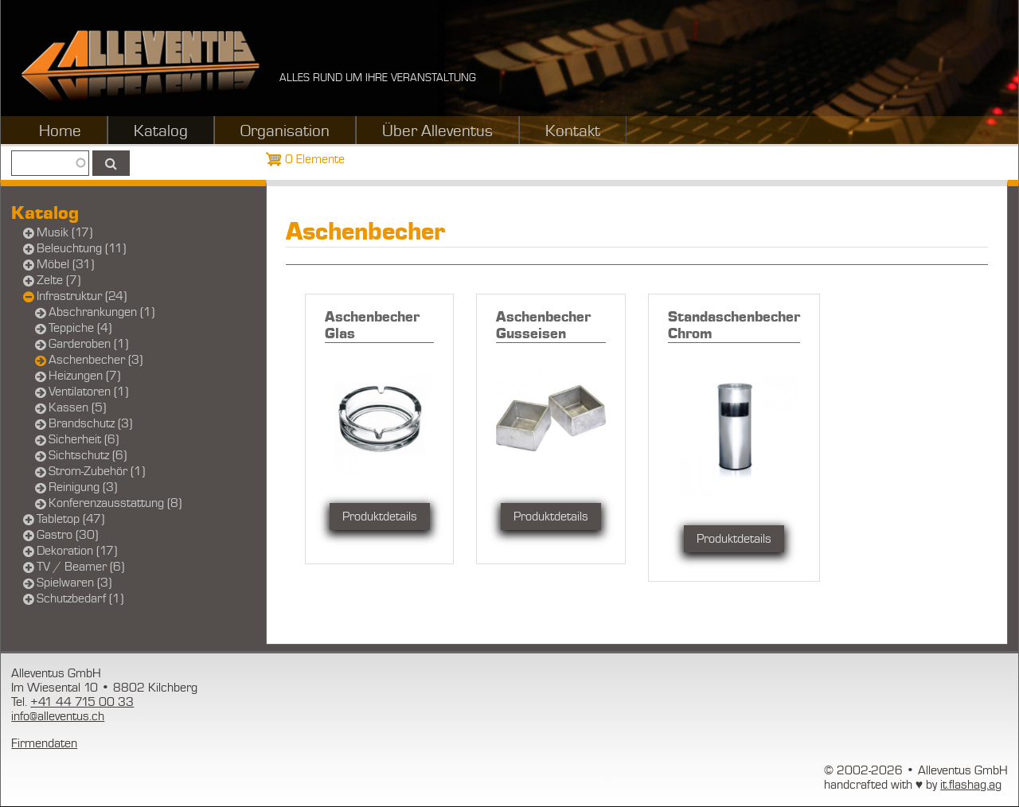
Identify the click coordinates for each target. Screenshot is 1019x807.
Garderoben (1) (88, 344)
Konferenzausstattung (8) (115, 503)
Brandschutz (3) (90, 423)
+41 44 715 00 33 (82, 702)
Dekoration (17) (77, 551)
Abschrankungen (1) (101, 312)
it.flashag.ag (970, 785)
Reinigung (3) (83, 487)
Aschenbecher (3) (96, 360)
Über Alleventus (437, 131)
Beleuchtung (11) (81, 248)
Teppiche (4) (80, 328)
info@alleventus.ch (57, 716)
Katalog (161, 131)
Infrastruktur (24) (82, 296)
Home (60, 131)
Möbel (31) (65, 264)
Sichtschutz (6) (88, 455)
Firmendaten (44, 743)
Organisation (285, 131)
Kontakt (572, 131)
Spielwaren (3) (74, 582)
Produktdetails (379, 516)
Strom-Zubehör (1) (97, 471)
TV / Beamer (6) (80, 566)
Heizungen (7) (84, 375)
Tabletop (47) (70, 519)
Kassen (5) (77, 407)
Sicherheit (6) (84, 439)
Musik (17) (64, 232)
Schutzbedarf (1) (80, 598)
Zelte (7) (58, 280)
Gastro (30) (67, 535)
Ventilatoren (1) (88, 391)
